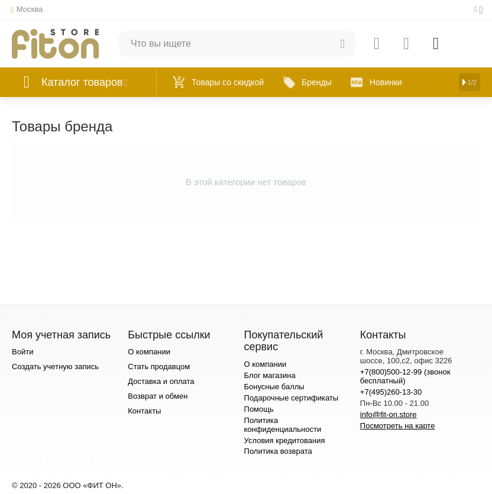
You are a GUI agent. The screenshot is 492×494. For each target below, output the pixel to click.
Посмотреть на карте (397, 425)
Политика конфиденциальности (283, 425)
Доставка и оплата (161, 381)
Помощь (259, 409)
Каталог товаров (82, 82)
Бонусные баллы (274, 386)
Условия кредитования (284, 440)
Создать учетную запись (55, 366)
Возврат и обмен (157, 396)
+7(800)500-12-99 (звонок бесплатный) (405, 376)
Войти (22, 351)
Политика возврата (278, 451)
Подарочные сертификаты (291, 397)
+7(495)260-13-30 (391, 392)
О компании (149, 351)
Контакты (144, 410)
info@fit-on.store (388, 414)
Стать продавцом (159, 366)
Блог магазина (270, 375)
